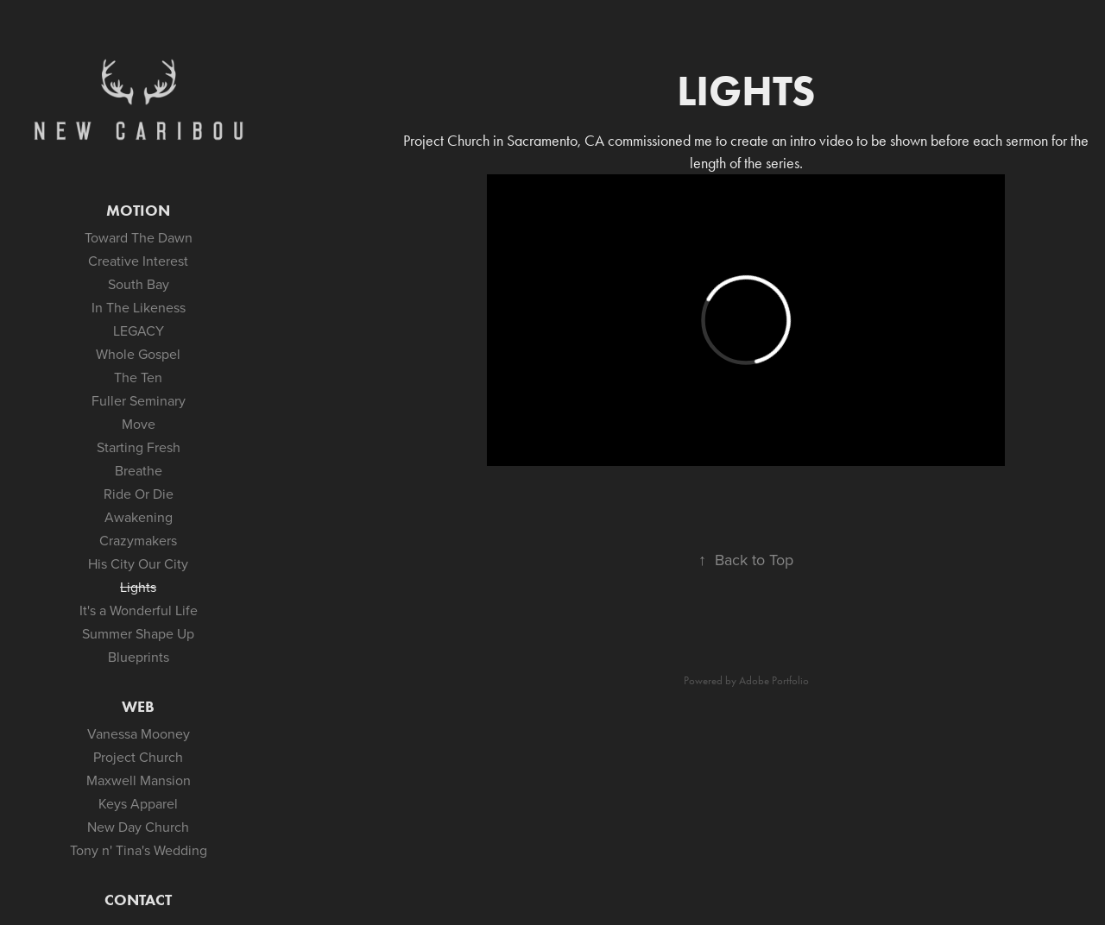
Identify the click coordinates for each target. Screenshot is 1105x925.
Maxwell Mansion (138, 780)
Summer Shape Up (138, 633)
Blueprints (138, 656)
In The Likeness (139, 307)
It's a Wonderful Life (138, 610)
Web (138, 706)
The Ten (138, 377)
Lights (138, 586)
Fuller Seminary (139, 400)
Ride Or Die (139, 493)
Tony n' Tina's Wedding (138, 849)
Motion (138, 210)
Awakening (138, 516)
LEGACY (138, 330)
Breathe (138, 470)
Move (138, 423)
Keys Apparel (138, 803)
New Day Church (138, 826)
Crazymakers (138, 540)
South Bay (138, 283)
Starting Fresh (138, 446)
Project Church (138, 756)
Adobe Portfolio (774, 680)
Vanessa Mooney (138, 733)
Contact (138, 899)
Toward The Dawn (139, 237)
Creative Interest (138, 260)
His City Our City (138, 563)
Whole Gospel (138, 353)
